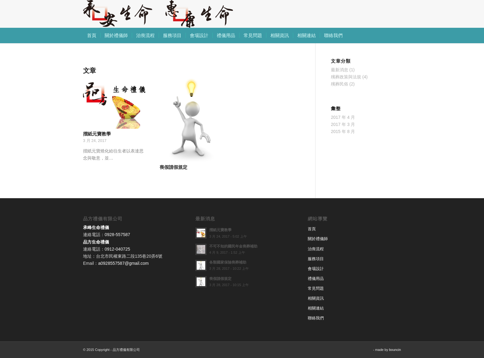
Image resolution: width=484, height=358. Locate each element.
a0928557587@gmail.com (123, 263)
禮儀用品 (316, 278)
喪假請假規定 (173, 167)
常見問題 (316, 288)
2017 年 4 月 (343, 117)
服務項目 (316, 258)
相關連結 (316, 308)
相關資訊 (316, 298)
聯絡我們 (316, 318)
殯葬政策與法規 (346, 76)
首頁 (312, 229)
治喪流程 (316, 249)
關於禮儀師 (318, 238)
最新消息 (339, 69)
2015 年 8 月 (343, 131)
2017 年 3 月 (343, 124)
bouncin (395, 350)
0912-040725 (117, 249)
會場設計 (316, 268)
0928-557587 (117, 234)
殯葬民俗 (339, 83)
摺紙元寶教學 (97, 133)
